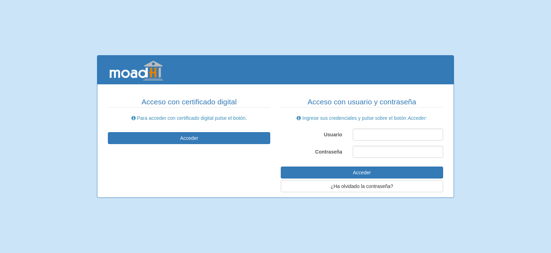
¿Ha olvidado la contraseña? (362, 186)
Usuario (333, 134)
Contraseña (328, 152)
